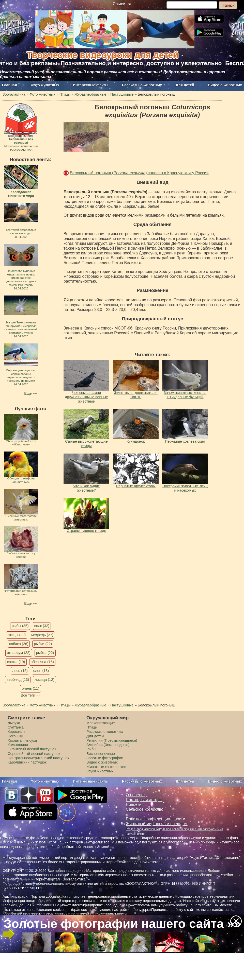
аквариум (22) (18, 653)
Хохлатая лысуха (22, 740)
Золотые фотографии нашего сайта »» (122, 923)
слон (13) (41, 671)
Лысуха (14, 723)
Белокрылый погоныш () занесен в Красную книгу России (139, 173)
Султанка (16, 727)
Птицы (92, 727)
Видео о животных (225, 85)
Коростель (16, 732)
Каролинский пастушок (27, 762)
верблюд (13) (18, 680)
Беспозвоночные (100, 754)
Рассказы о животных (142, 85)
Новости (133, 804)
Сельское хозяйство (144, 809)
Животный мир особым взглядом (157, 824)
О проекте (135, 795)
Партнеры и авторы (144, 800)
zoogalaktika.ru (58, 896)
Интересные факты (90, 85)
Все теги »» (30, 695)
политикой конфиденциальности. (99, 914)
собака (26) (18, 644)
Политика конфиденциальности (155, 819)
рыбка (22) (45, 653)
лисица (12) (44, 680)
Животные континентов (106, 767)
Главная (9, 85)
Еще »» (30, 393)
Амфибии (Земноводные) (108, 745)
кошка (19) (16, 662)
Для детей (185, 85)
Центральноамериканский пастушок (38, 758)
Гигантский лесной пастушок (32, 749)
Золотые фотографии (104, 758)
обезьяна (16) (42, 662)
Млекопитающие (100, 723)
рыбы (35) (20, 626)
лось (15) (20, 671)
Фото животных (45, 85)
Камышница (18, 745)
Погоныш (15, 736)
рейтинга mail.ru (154, 858)
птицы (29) (17, 635)
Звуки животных (99, 771)
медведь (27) (42, 635)
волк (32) (41, 626)
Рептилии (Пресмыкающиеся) (111, 740)
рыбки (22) (43, 644)
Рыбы (91, 749)
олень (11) (30, 688)
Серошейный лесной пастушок (34, 754)
